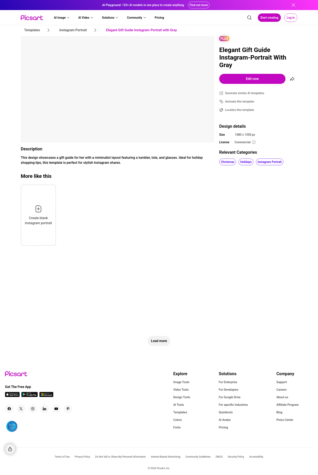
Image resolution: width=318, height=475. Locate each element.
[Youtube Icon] (56, 409)
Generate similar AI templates (244, 93)
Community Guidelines (198, 456)
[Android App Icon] (29, 396)
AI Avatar (225, 420)
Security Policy (236, 456)
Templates (180, 412)
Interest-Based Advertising (165, 456)
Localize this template (239, 110)
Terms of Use (62, 456)
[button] (61, 17)
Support (281, 382)
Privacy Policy (82, 456)
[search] (249, 18)
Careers (281, 389)
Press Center (284, 420)
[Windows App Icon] (46, 396)
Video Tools (181, 389)
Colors (177, 420)
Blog (279, 412)
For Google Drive (230, 397)
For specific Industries (233, 404)
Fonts (177, 427)
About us (282, 397)
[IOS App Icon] (12, 396)
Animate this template (239, 101)
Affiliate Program (287, 404)
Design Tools (181, 397)
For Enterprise (228, 382)
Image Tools (181, 382)
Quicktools (226, 412)
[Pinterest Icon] (68, 409)
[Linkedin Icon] (44, 409)
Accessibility (256, 456)
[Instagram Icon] (33, 409)
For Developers (228, 389)
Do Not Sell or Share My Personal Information (120, 456)
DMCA (219, 456)
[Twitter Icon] (21, 409)
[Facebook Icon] (9, 409)
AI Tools (178, 404)
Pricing (223, 427)
